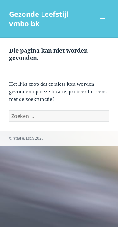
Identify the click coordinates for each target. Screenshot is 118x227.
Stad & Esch (23, 138)
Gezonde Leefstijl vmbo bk (39, 18)
